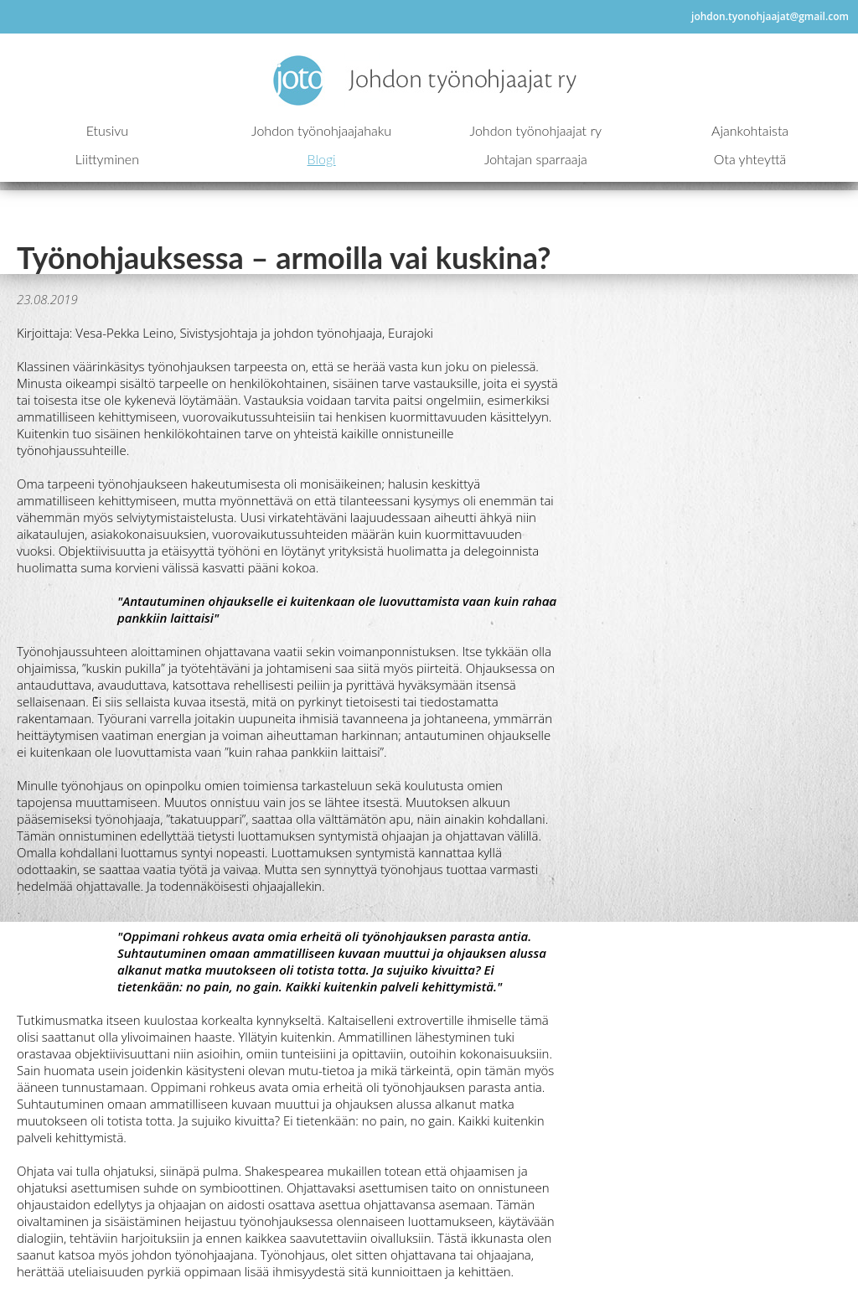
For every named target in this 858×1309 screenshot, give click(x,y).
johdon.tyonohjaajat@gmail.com (770, 16)
